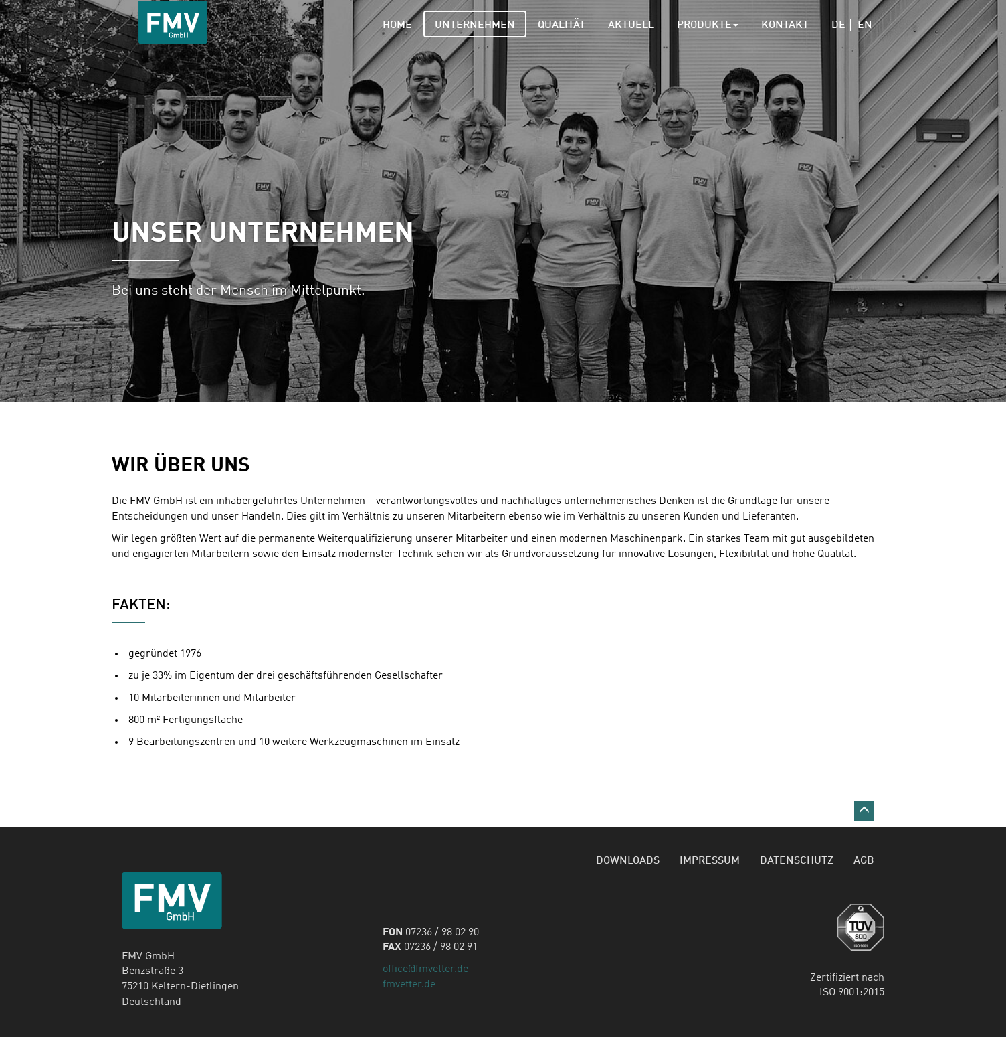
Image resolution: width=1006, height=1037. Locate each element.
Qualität (561, 25)
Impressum (710, 861)
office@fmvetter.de (425, 969)
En (865, 25)
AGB (863, 861)
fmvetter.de (409, 984)
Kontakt (785, 25)
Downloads (628, 861)
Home (397, 25)
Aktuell (631, 25)
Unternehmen (475, 25)
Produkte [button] (707, 25)
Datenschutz (796, 861)
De (841, 25)
